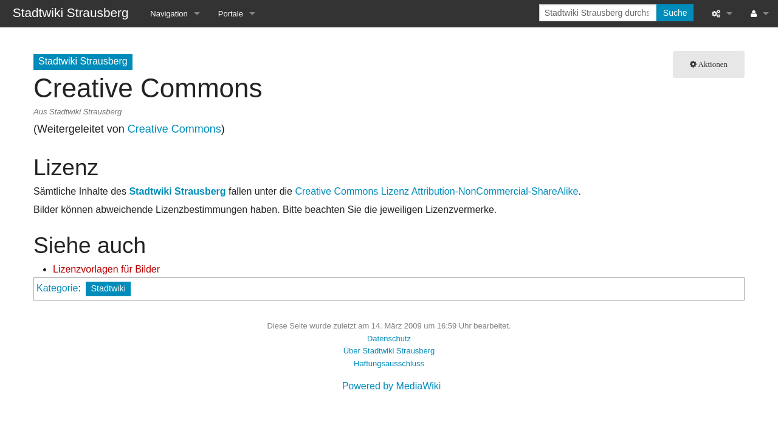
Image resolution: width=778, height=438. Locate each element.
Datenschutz (389, 338)
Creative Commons (174, 129)
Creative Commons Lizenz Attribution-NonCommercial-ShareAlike (436, 191)
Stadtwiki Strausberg (177, 191)
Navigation (168, 13)
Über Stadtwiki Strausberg (389, 350)
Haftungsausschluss (389, 363)
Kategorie (57, 288)
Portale (230, 13)
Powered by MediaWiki (391, 386)
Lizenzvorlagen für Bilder (106, 269)
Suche (675, 13)
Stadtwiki (108, 288)
